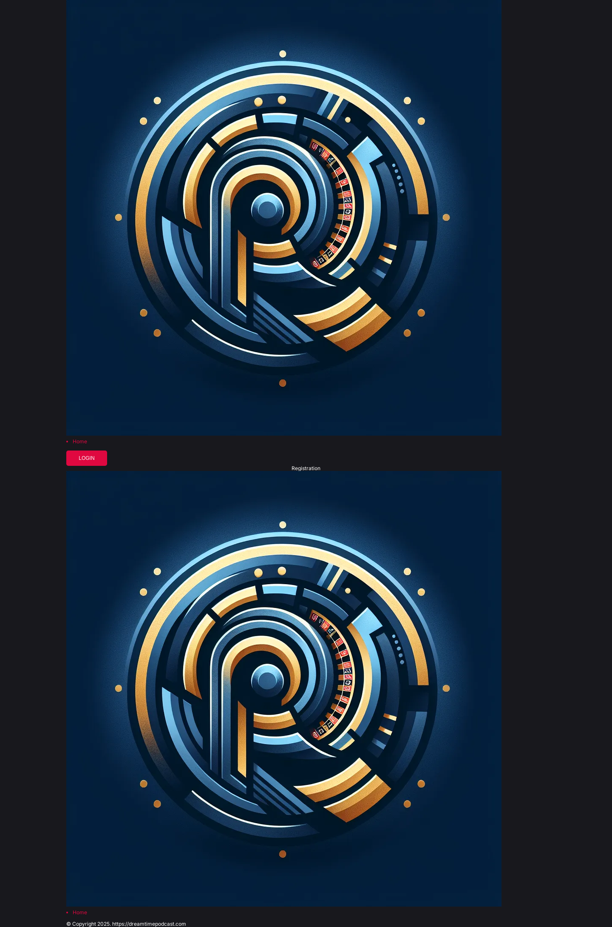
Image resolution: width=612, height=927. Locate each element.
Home (80, 441)
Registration (306, 468)
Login (86, 458)
